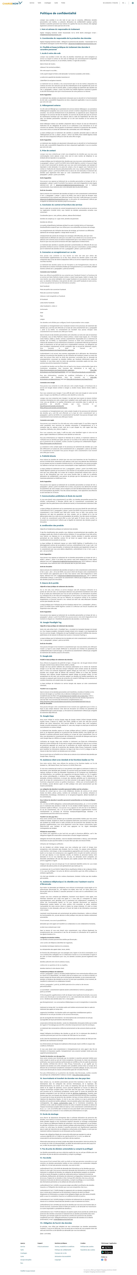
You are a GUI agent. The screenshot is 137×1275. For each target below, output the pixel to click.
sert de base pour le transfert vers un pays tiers (73, 696)
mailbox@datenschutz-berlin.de (63, 1219)
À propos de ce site (61, 1253)
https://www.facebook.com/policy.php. (84, 372)
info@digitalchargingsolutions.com (50, 34)
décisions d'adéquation (80, 1093)
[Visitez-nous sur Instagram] (105, 1260)
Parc (21, 1263)
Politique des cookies (86, 1246)
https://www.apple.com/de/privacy (51, 443)
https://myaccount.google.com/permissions (53, 408)
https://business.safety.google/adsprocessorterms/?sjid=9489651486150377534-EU (65, 701)
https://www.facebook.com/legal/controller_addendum (57, 350)
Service (22, 1246)
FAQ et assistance (43, 1246)
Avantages (23, 1253)
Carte (22, 1256)
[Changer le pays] (133, 3)
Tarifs (22, 1250)
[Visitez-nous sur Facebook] (102, 1260)
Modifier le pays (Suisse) (27, 1271)
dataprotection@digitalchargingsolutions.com (82, 43)
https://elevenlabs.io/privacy (81, 1075)
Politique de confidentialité (63, 1250)
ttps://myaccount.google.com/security (52, 406)
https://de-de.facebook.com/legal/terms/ (80, 379)
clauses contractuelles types (63, 1103)
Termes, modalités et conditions (64, 1246)
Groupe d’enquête (25, 1259)
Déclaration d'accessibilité (63, 1256)
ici (54, 756)
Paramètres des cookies (87, 1250)
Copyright (58, 1259)
